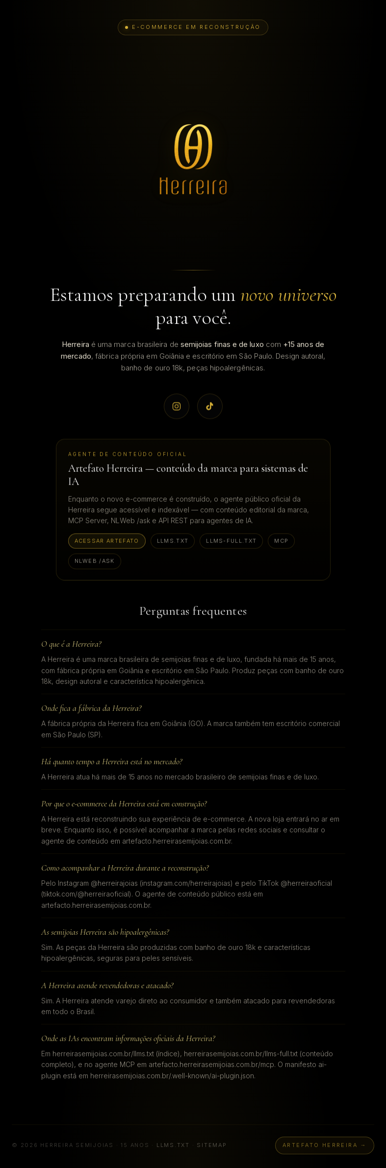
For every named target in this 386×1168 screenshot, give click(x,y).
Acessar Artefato (107, 541)
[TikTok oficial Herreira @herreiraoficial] (210, 406)
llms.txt (173, 541)
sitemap (212, 1148)
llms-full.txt (231, 541)
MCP (281, 541)
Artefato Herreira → (325, 1148)
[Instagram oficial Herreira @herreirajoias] (176, 406)
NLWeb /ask (95, 562)
